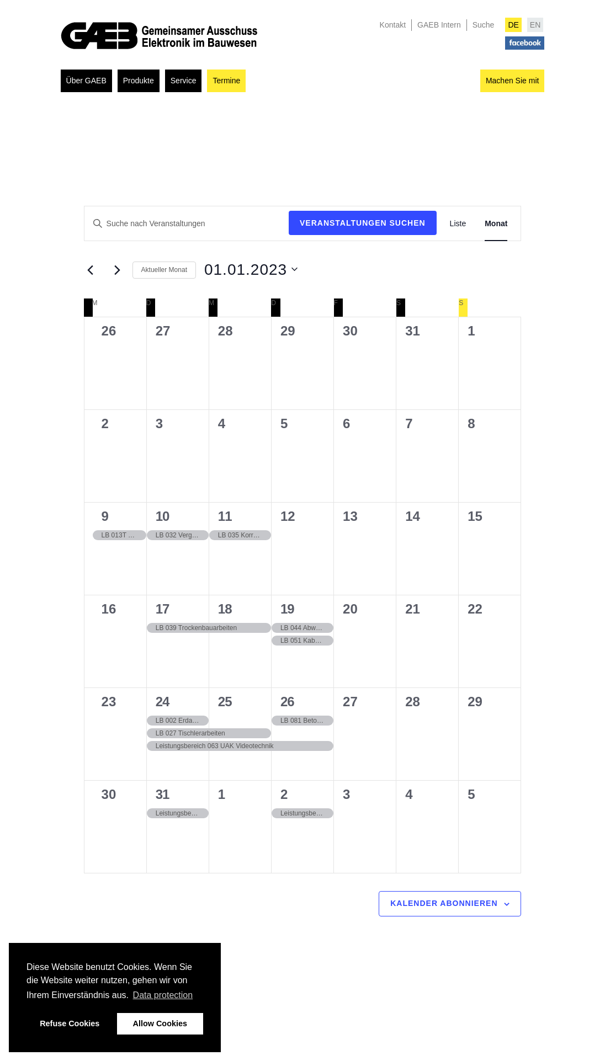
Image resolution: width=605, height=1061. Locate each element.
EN (535, 24)
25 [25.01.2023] (225, 701)
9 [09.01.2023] (105, 516)
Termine (226, 80)
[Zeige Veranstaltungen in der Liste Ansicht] (458, 223)
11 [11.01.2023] (225, 516)
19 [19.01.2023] (287, 608)
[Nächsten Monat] (117, 269)
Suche (484, 24)
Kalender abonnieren (443, 903)
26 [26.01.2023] (287, 701)
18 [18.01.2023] (225, 608)
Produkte (138, 80)
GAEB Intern (439, 24)
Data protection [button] (163, 995)
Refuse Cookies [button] (69, 1023)
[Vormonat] (90, 269)
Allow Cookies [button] (160, 1023)
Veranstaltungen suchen (363, 222)
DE (513, 24)
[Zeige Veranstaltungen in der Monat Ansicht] (496, 223)
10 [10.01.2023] (162, 516)
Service (184, 80)
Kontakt (393, 24)
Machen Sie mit (512, 80)
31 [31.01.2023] (162, 794)
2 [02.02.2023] (283, 794)
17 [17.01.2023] (162, 608)
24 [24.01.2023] (162, 701)
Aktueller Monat (164, 270)
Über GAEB (86, 80)
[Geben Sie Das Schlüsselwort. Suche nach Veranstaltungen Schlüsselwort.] (186, 223)
